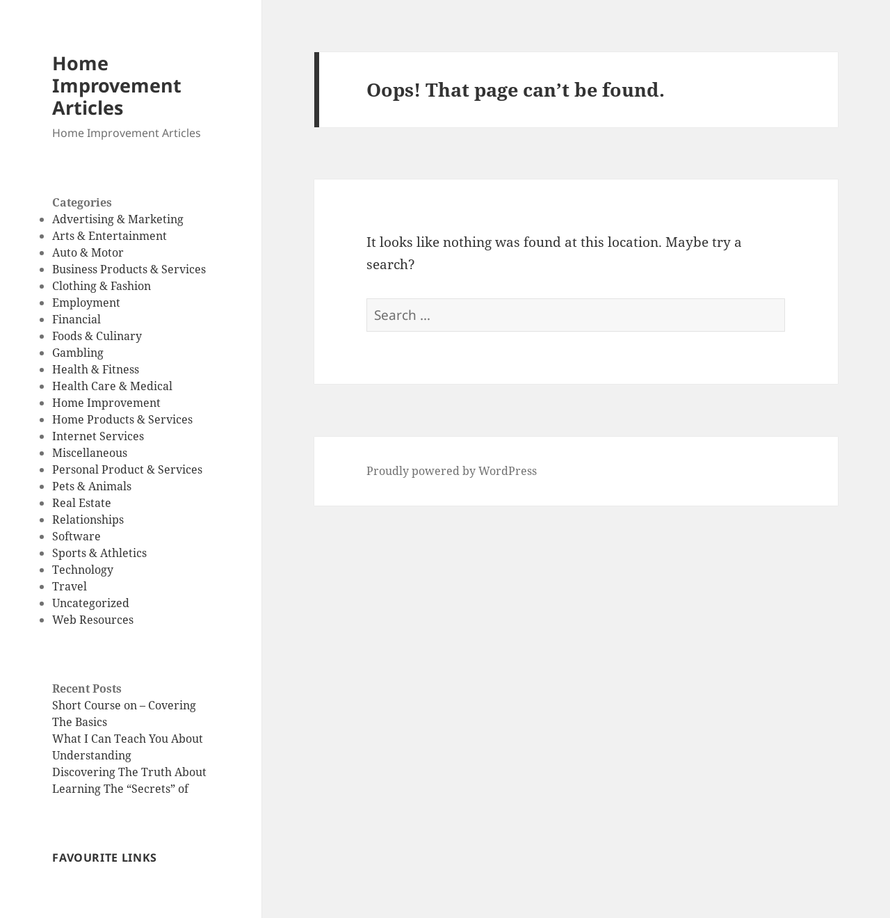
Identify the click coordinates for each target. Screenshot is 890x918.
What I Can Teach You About (127, 738)
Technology (82, 569)
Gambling (78, 352)
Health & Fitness (95, 369)
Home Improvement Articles (116, 85)
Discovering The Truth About (129, 772)
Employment (86, 302)
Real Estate (81, 502)
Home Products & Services (122, 419)
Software (76, 536)
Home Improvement (106, 402)
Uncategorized (90, 603)
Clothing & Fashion (101, 285)
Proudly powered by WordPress (451, 470)
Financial (76, 319)
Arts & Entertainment (109, 235)
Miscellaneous (89, 452)
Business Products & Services (129, 269)
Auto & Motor (88, 252)
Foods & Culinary (97, 336)
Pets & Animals (91, 486)
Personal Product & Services (127, 469)
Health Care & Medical (112, 386)
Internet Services (98, 436)
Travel (69, 586)
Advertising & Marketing (118, 219)
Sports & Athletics (99, 553)
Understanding (91, 755)
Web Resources (93, 619)
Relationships (88, 519)
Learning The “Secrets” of (120, 788)
